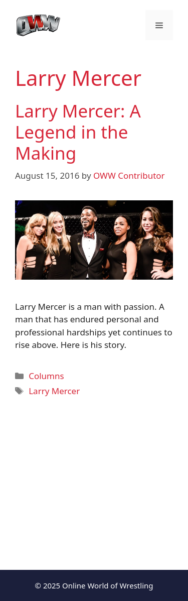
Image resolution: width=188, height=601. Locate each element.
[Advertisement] (94, 477)
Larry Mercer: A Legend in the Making (78, 132)
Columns (46, 376)
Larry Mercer (54, 391)
